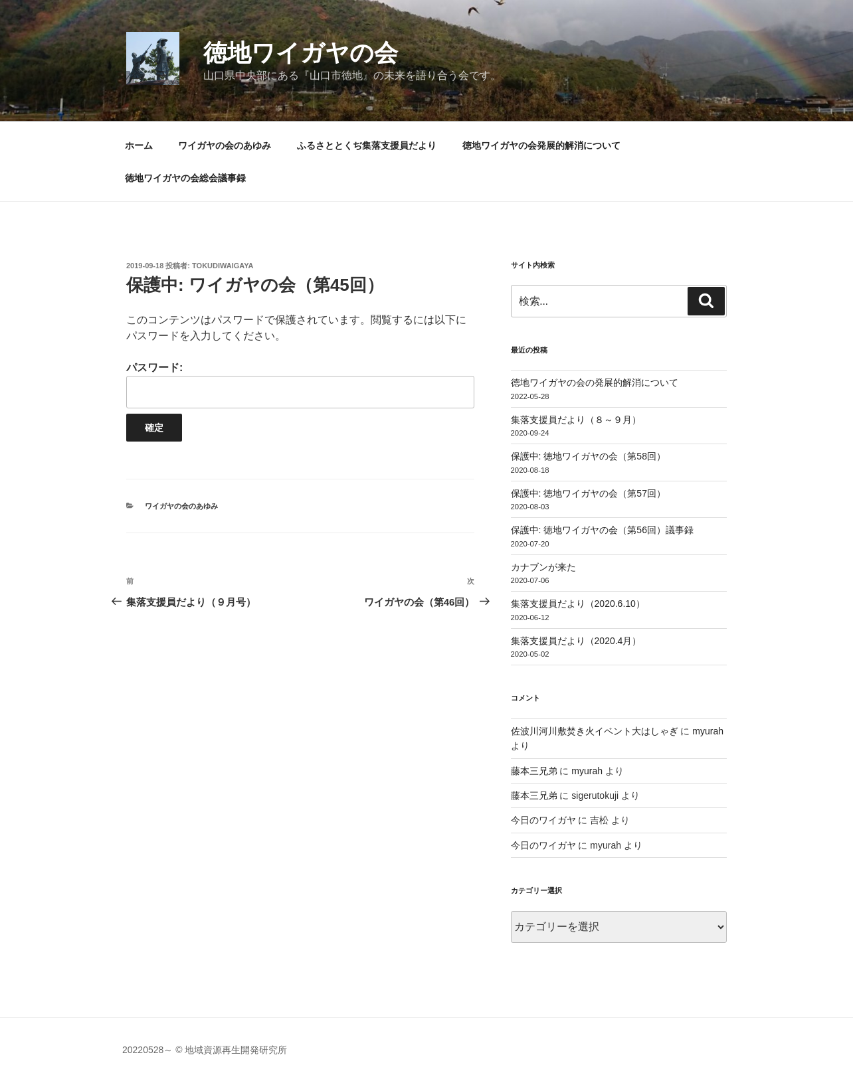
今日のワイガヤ (543, 820)
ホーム (139, 145)
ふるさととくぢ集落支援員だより (366, 145)
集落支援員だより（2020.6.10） (578, 603)
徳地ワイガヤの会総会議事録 (185, 178)
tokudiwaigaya (223, 266)
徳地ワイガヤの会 (300, 52)
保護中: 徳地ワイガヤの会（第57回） (588, 493)
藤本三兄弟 (534, 771)
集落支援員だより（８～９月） (576, 419)
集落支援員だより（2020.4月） (576, 640)
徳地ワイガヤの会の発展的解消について (594, 382)
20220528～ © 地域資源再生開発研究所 (204, 1049)
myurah (707, 731)
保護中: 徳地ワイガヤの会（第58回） (588, 456)
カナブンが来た (543, 567)
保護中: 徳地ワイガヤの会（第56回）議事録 (602, 530)
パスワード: (300, 385)
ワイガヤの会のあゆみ (224, 145)
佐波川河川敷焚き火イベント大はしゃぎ (594, 731)
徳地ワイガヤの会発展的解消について (541, 145)
